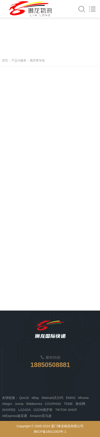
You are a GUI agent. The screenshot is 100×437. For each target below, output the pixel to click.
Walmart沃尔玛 (52, 398)
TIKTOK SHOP (66, 410)
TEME (68, 404)
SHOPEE (9, 410)
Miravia (83, 398)
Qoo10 (24, 398)
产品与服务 (19, 60)
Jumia (19, 404)
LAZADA (24, 410)
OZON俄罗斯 (43, 410)
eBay (35, 398)
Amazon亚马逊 (41, 416)
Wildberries (34, 404)
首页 (5, 60)
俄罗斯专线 (37, 60)
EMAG (71, 398)
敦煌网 (80, 404)
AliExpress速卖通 (14, 416)
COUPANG (53, 404)
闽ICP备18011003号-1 (50, 431)
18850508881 (50, 365)
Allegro (7, 404)
